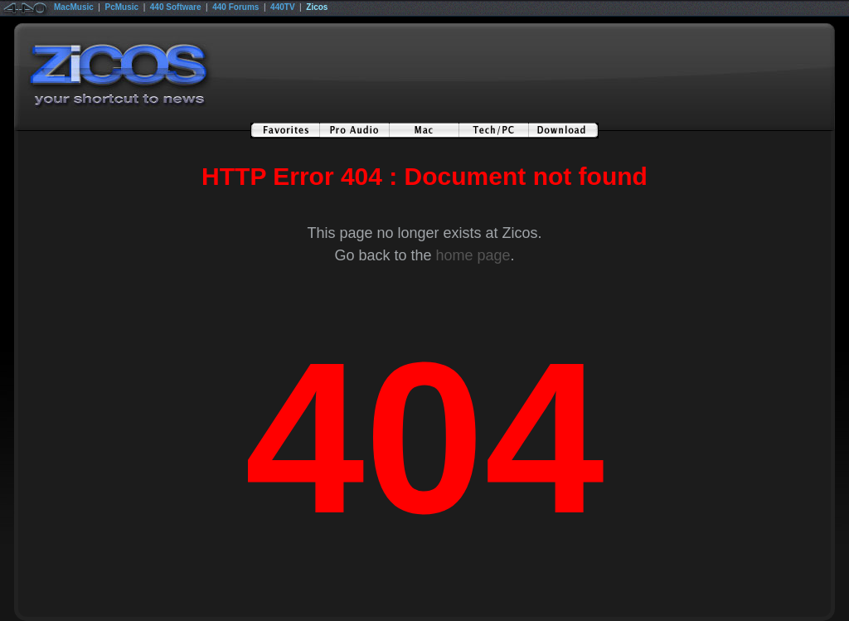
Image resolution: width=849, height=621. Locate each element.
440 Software (175, 7)
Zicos (316, 7)
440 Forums (235, 7)
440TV (282, 7)
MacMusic (74, 7)
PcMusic (122, 7)
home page (472, 255)
